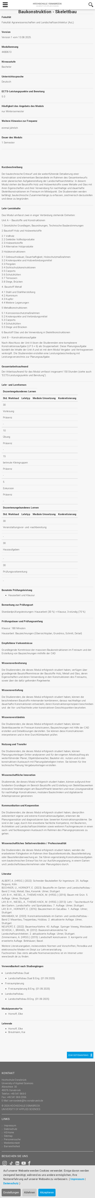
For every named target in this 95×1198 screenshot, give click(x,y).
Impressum (77, 1179)
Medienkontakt (12, 1142)
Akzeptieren (47, 1192)
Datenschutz (11, 1183)
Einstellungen (11, 1192)
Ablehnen (29, 1192)
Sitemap (8, 1135)
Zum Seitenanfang (78, 1055)
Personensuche (12, 1139)
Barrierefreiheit (12, 1146)
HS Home (9, 1132)
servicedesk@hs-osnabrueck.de (26, 1100)
